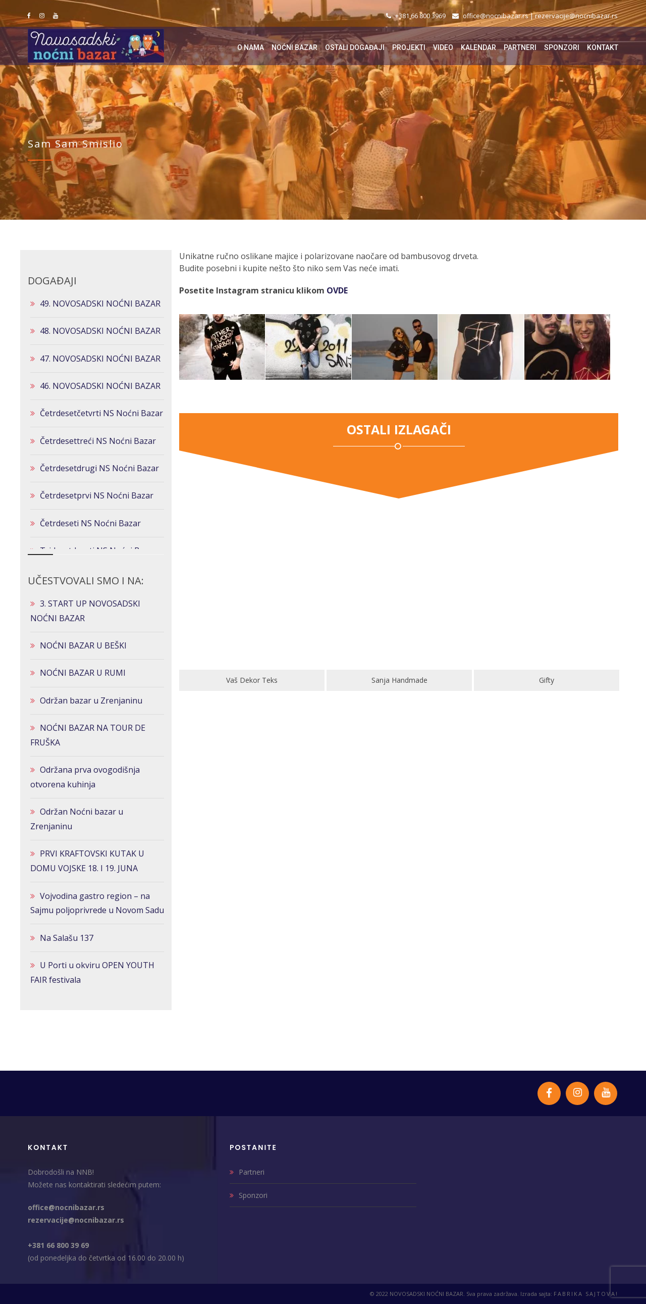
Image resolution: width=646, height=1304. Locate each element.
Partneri (251, 1172)
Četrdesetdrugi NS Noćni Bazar (99, 468)
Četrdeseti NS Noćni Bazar (90, 523)
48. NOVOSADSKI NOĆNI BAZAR (100, 330)
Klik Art (243, 680)
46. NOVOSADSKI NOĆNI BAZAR (100, 385)
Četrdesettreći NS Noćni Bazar (98, 440)
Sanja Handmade (538, 680)
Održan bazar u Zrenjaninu (91, 700)
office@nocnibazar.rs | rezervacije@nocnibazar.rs (535, 15)
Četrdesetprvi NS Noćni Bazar (96, 495)
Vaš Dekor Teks (391, 680)
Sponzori (253, 1195)
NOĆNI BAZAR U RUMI (83, 672)
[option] (243, 604)
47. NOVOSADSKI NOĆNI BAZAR (100, 358)
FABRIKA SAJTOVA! (586, 1293)
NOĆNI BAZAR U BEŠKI (83, 645)
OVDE (337, 290)
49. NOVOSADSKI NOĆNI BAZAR (100, 303)
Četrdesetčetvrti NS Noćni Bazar (101, 413)
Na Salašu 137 (66, 937)
